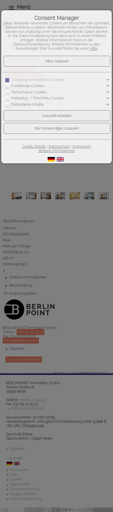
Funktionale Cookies (27, 86)
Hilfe (93, 48)
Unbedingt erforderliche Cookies (37, 80)
